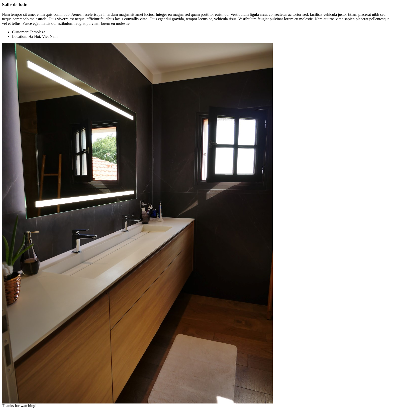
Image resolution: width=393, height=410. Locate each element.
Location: (19, 36)
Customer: (20, 32)
